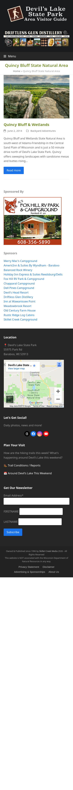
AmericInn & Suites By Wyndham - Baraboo (31, 265)
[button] (10, 56)
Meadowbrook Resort (17, 306)
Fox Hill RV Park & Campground (24, 279)
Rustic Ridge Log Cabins (19, 315)
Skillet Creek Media (48, 551)
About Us (54, 572)
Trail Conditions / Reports (24, 465)
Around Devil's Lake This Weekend (30, 473)
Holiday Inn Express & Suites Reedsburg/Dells (33, 274)
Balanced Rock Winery (18, 270)
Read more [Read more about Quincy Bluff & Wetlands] (14, 170)
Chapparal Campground (19, 283)
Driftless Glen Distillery (18, 297)
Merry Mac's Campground (20, 261)
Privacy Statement (29, 567)
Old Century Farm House (19, 310)
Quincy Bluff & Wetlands (26, 124)
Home (16, 71)
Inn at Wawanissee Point (19, 301)
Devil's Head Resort (16, 292)
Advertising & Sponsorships (29, 572)
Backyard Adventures (43, 130)
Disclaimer (48, 567)
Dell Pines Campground (19, 288)
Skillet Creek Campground (20, 319)
